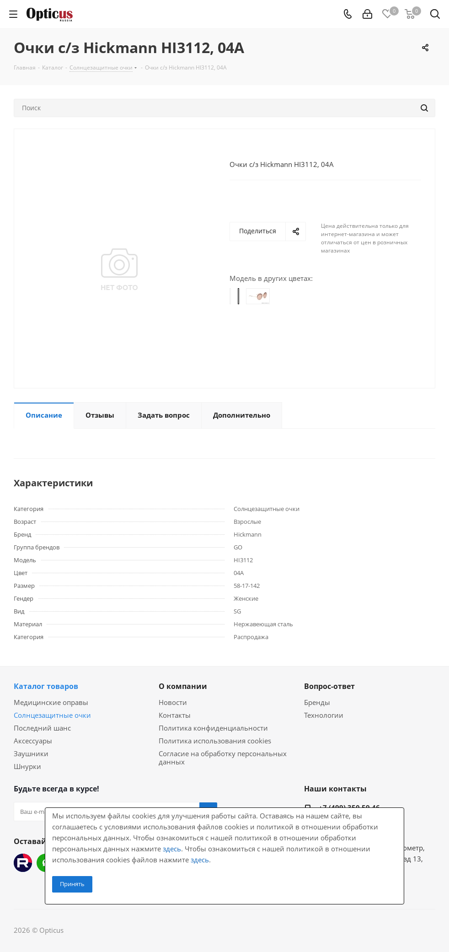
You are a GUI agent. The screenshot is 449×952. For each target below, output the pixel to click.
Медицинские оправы (51, 702)
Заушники (31, 753)
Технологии (323, 715)
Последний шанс (42, 727)
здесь (172, 848)
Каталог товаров (46, 686)
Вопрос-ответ (329, 686)
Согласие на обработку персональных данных (223, 757)
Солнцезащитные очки (52, 715)
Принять (72, 884)
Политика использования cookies (215, 740)
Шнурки (27, 766)
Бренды (317, 702)
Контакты (175, 715)
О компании (183, 686)
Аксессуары (33, 740)
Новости (173, 702)
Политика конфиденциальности (213, 727)
